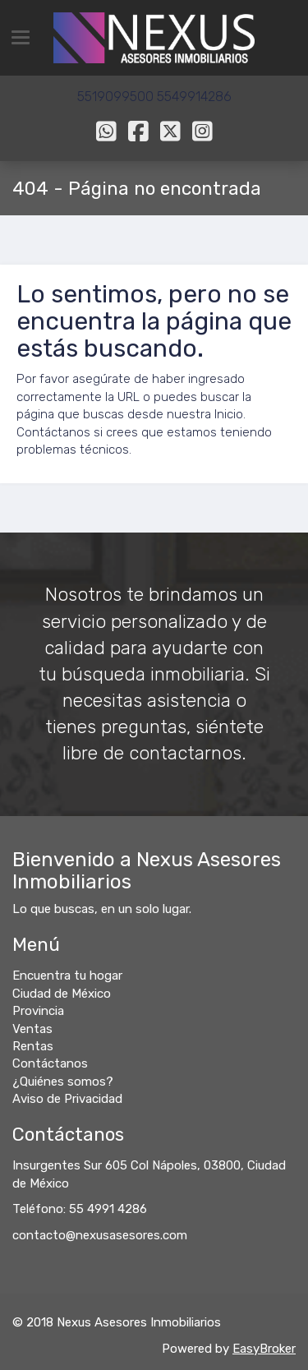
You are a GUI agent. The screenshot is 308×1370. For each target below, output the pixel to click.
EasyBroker (264, 1348)
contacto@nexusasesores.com (99, 1235)
